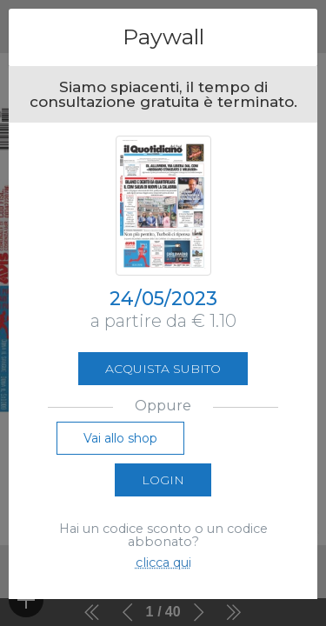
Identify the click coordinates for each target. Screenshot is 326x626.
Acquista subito (163, 368)
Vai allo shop (120, 438)
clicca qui (163, 562)
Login (163, 480)
